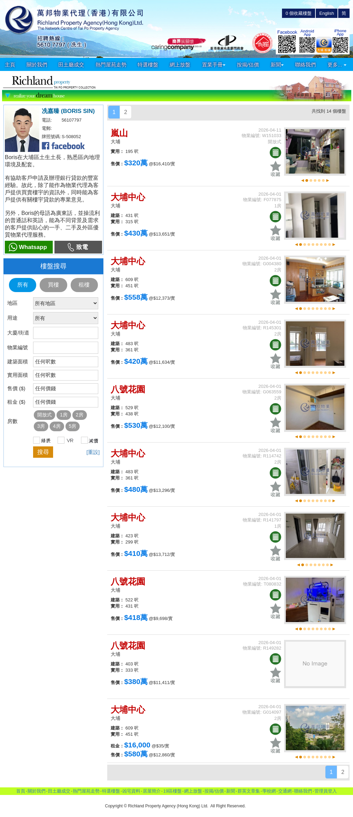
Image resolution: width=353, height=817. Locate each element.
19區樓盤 (172, 791)
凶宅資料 (131, 791)
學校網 (269, 791)
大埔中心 (128, 197)
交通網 (285, 791)
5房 (73, 426)
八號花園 (128, 389)
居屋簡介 (152, 791)
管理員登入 (325, 791)
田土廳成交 (71, 65)
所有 (22, 285)
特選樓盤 (148, 65)
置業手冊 (213, 65)
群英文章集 (249, 791)
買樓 (53, 285)
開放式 (44, 414)
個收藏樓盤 (298, 13)
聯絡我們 (305, 65)
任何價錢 (45, 388)
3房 (41, 426)
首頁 (20, 791)
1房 (64, 414)
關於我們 (37, 65)
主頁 (10, 65)
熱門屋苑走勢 (111, 65)
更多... (336, 65)
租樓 (84, 285)
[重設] (93, 452)
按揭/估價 (248, 65)
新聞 (277, 65)
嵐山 (119, 133)
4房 (57, 426)
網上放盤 (180, 65)
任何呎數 (45, 361)
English (326, 13)
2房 (79, 414)
